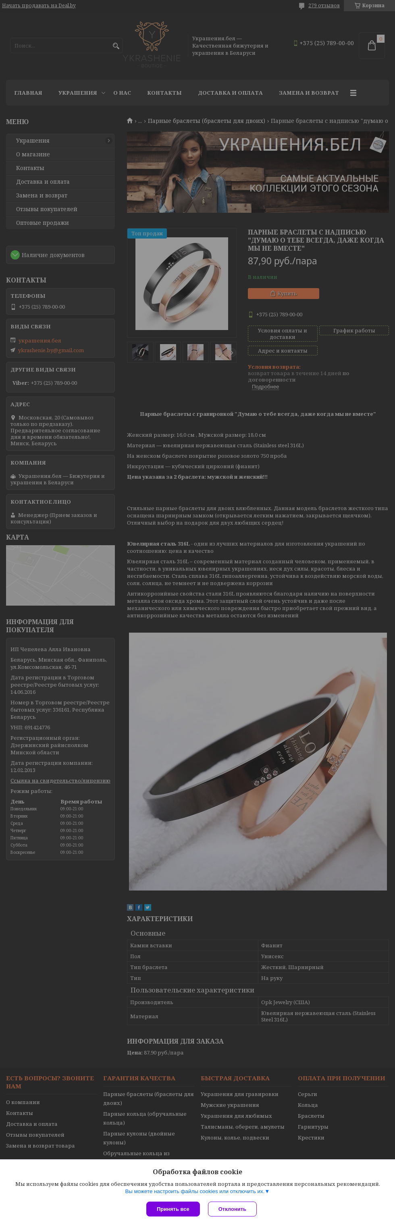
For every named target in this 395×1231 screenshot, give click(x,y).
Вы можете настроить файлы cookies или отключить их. (194, 1191)
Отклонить (232, 1209)
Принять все (173, 1209)
